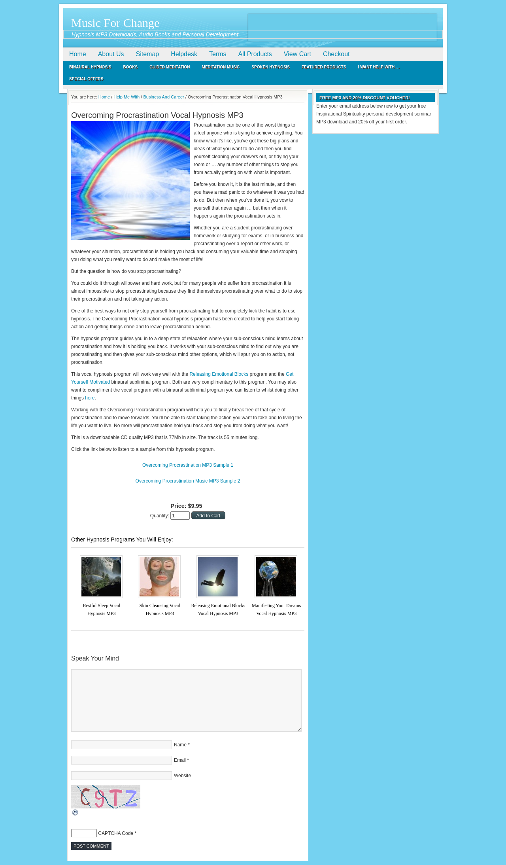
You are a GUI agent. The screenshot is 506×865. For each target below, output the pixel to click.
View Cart (297, 54)
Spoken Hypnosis (270, 67)
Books (130, 67)
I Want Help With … (379, 67)
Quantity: (160, 516)
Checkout (336, 54)
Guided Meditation (169, 67)
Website (182, 775)
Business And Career (163, 97)
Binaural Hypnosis (90, 67)
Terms (218, 54)
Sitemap (147, 54)
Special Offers (86, 79)
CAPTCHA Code (115, 833)
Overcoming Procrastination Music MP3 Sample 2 (188, 481)
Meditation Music (221, 67)
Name (180, 745)
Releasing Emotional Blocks (218, 374)
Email (180, 760)
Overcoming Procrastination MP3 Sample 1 (187, 465)
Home (77, 54)
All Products (255, 54)
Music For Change (115, 22)
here (89, 398)
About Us (111, 54)
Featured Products (324, 67)
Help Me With (126, 97)
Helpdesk (184, 54)
